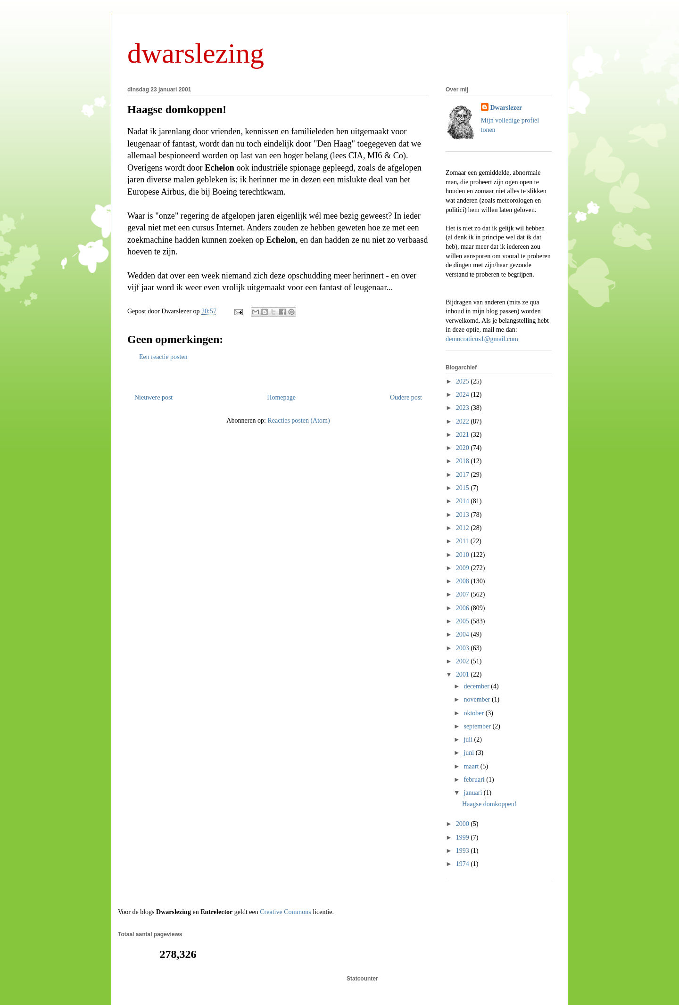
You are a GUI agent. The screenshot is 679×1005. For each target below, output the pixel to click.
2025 (463, 381)
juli (469, 739)
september (478, 726)
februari (475, 779)
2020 (463, 447)
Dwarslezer (506, 107)
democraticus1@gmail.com (482, 339)
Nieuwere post (153, 397)
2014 (463, 501)
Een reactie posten (163, 356)
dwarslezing (195, 53)
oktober (474, 713)
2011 (463, 541)
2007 (463, 594)
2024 (463, 394)
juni (469, 752)
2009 (463, 568)
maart (472, 766)
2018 (463, 461)
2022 (463, 421)
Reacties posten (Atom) (298, 420)
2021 (463, 434)
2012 (463, 527)
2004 (463, 634)
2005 (463, 621)
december (477, 686)
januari (473, 792)
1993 (463, 850)
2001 (463, 674)
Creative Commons (285, 911)
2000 (463, 823)
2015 (463, 487)
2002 (463, 661)
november (477, 699)
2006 (463, 608)
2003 (463, 648)
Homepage (281, 397)
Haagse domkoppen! (176, 109)
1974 (463, 863)
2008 (463, 581)
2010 (463, 554)
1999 (463, 837)
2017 (463, 474)
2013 (463, 514)
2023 (463, 407)
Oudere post (406, 397)
